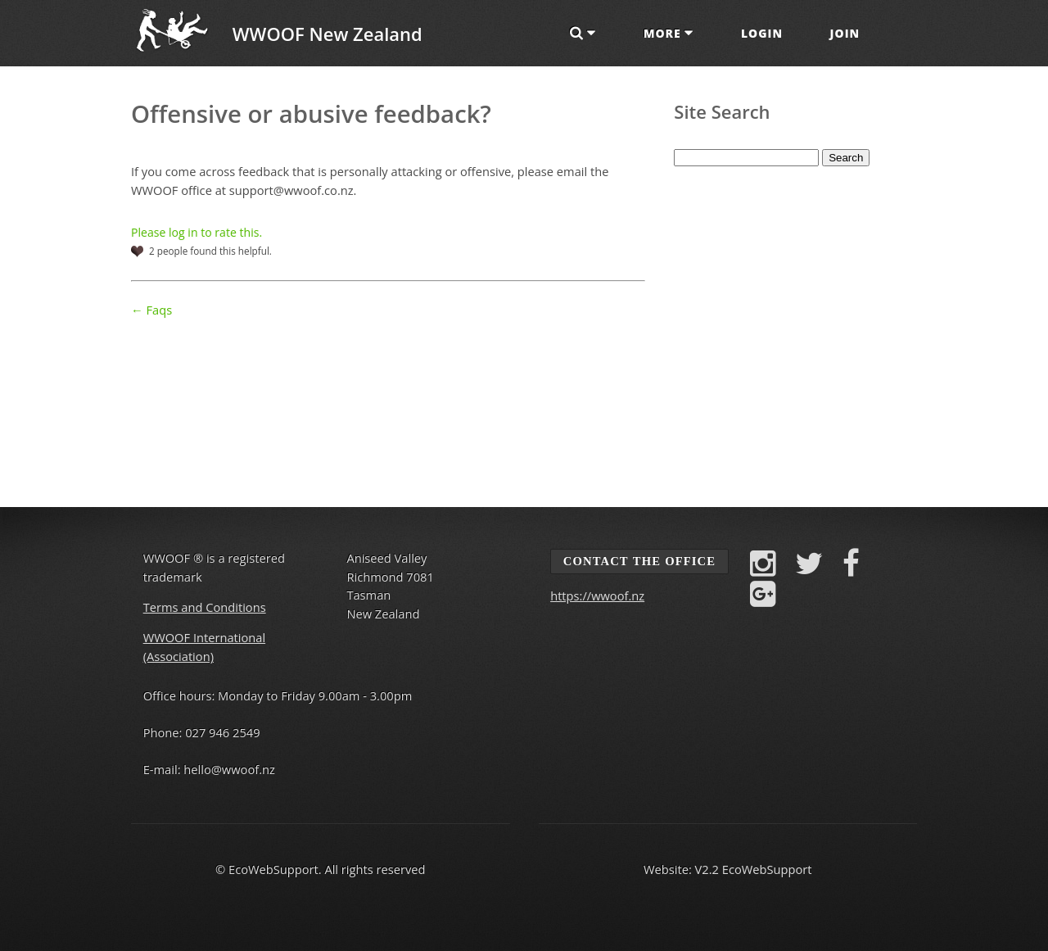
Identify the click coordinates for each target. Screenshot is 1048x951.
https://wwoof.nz (597, 595)
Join (845, 33)
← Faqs (151, 309)
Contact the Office (639, 561)
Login (762, 33)
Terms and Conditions (204, 607)
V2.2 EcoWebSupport (753, 869)
